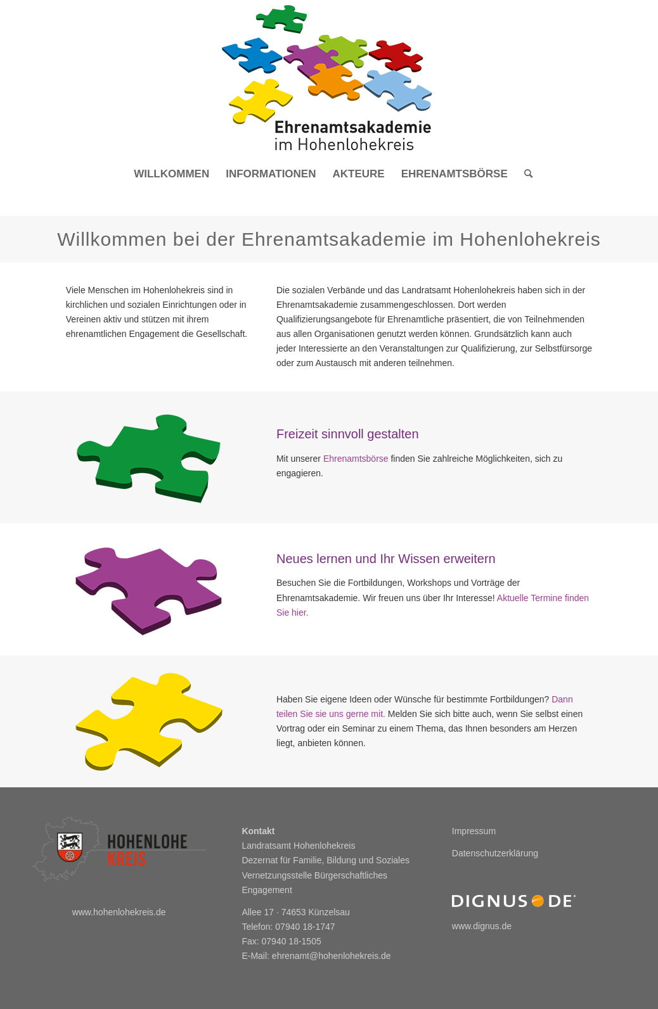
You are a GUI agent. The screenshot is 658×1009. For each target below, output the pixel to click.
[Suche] (524, 174)
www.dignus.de (482, 926)
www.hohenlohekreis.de (119, 912)
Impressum (474, 831)
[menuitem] (171, 174)
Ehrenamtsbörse (356, 459)
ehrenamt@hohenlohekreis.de (331, 956)
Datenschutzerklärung (495, 853)
